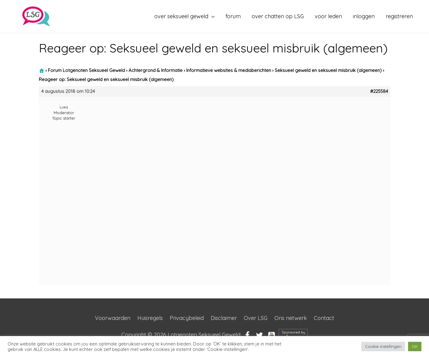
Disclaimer (224, 317)
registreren (399, 16)
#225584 (379, 91)
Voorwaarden (112, 317)
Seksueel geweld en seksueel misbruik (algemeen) (328, 70)
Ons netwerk (290, 317)
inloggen (364, 16)
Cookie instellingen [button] (383, 346)
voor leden (328, 16)
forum (233, 16)
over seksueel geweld (181, 16)
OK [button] (415, 346)
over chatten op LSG (278, 16)
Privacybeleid (187, 317)
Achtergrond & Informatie (156, 70)
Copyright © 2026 (180, 334)
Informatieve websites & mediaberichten (228, 70)
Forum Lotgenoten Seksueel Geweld (86, 70)
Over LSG (255, 317)
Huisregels (150, 317)
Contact (324, 317)
